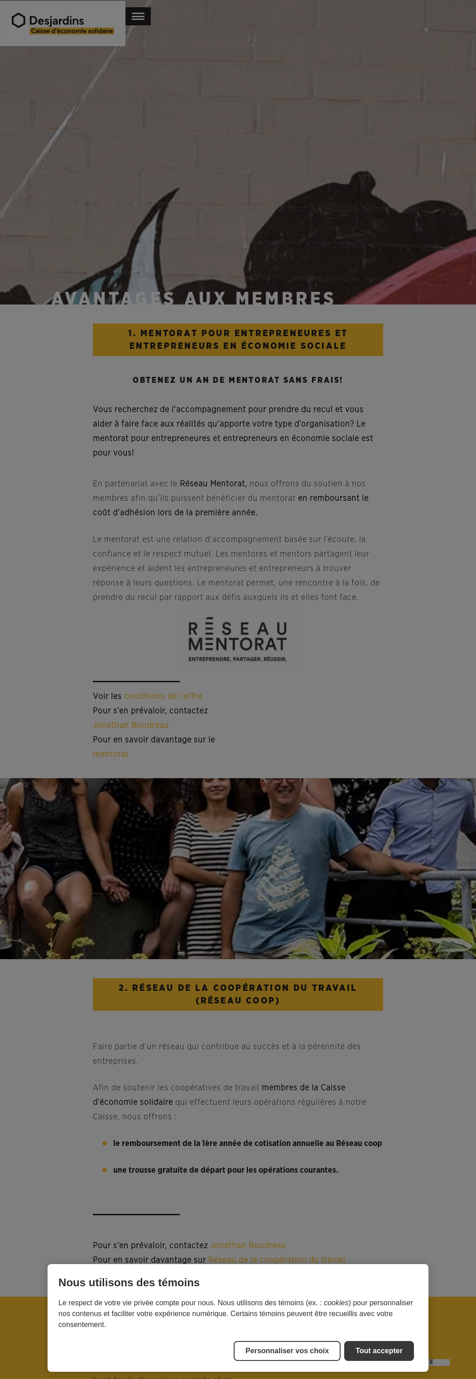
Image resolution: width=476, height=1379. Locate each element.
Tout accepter (379, 1351)
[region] (238, 1318)
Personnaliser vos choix (287, 1351)
